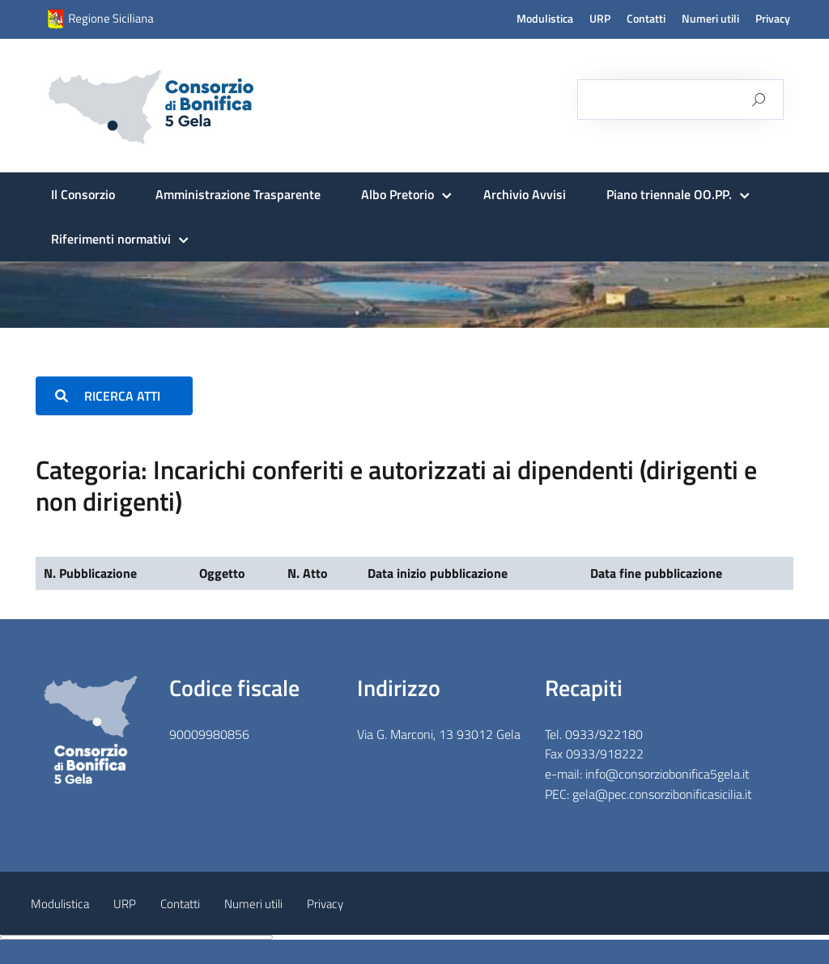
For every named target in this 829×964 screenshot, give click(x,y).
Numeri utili (710, 19)
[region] (414, 294)
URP (599, 19)
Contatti (646, 19)
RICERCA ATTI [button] (114, 396)
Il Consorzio (83, 194)
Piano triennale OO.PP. (669, 194)
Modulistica (545, 19)
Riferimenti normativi (111, 238)
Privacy (772, 19)
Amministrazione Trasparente (238, 194)
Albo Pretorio (397, 194)
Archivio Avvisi (524, 194)
